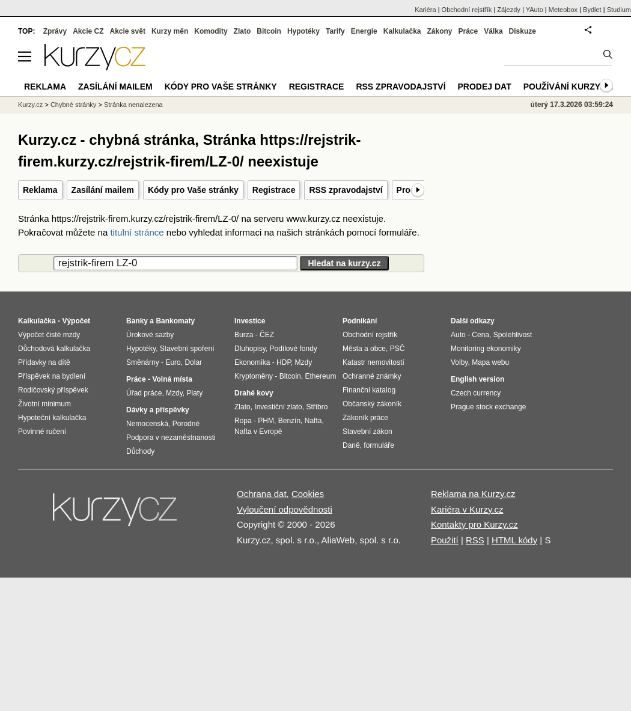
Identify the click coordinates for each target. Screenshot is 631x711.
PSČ (397, 348)
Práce (468, 31)
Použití (445, 540)
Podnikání (360, 321)
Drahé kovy (253, 393)
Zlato (242, 31)
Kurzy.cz (30, 104)
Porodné (186, 424)
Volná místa (172, 379)
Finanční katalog (369, 390)
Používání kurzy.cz (568, 86)
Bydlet (592, 9)
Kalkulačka (402, 31)
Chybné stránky (73, 104)
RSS (475, 540)
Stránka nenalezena (133, 104)
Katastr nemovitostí (373, 362)
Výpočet (76, 321)
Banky (137, 321)
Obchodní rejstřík (467, 9)
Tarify (335, 31)
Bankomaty (175, 321)
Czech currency (476, 393)
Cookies (307, 494)
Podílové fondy (293, 348)
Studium (619, 9)
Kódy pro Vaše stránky (193, 190)
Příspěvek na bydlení (51, 376)
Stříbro (317, 407)
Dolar (193, 362)
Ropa (243, 421)
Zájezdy (508, 9)
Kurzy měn (169, 31)
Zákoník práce (365, 417)
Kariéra (425, 9)
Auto (458, 335)
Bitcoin (269, 31)
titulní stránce (136, 232)
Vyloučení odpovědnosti (284, 509)
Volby (459, 362)
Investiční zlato (278, 407)
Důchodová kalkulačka (54, 348)
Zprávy (55, 31)
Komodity (210, 31)
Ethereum (320, 376)
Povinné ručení (42, 431)
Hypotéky (303, 31)
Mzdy (174, 393)
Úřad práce (144, 393)
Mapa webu (490, 362)
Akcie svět (127, 31)
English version (477, 379)
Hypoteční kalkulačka (52, 417)
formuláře (379, 445)
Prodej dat (484, 86)
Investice (249, 321)
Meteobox (563, 9)
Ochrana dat (262, 494)
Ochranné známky (372, 376)
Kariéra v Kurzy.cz (467, 509)
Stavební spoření (187, 348)
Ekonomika (252, 362)
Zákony (439, 31)
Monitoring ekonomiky (486, 348)
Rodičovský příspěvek (53, 390)
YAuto (534, 9)
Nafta (313, 421)
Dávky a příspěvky (157, 410)
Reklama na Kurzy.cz (473, 494)
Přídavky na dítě (44, 362)
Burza (243, 335)
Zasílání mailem (103, 190)
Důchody (140, 451)
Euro (172, 362)
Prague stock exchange (488, 407)
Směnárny (142, 362)
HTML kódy (514, 540)
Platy (195, 393)
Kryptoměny (253, 376)
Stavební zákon (367, 431)
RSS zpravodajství (345, 190)
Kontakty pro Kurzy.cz (474, 524)
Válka (493, 31)
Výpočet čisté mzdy (49, 335)
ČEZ (267, 335)
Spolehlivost (512, 335)
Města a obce (364, 348)
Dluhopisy (250, 348)
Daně (351, 445)
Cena (480, 335)
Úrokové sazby (150, 335)
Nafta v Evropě (258, 431)
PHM (266, 421)
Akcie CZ (88, 31)
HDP (283, 362)
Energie (364, 31)
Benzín (289, 421)
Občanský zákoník (372, 404)
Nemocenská (147, 424)
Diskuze (522, 31)
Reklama (40, 190)
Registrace (274, 190)
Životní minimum (44, 404)
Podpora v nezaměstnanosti (171, 437)
